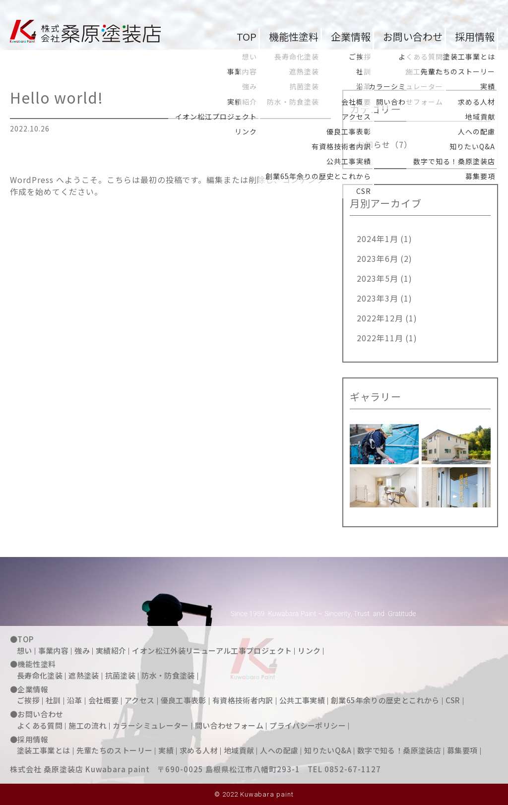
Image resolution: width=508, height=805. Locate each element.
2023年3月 (377, 298)
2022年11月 (380, 338)
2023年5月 (377, 278)
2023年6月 (377, 258)
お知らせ (373, 144)
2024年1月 (377, 239)
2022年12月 (380, 318)
